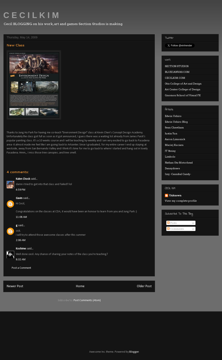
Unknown (175, 195)
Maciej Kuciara (174, 144)
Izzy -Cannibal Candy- (178, 174)
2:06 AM (20, 240)
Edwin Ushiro (173, 116)
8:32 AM (20, 259)
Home (80, 286)
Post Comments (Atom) (87, 300)
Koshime (21, 248)
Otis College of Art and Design (183, 83)
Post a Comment (21, 268)
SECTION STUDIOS (176, 66)
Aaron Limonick (175, 139)
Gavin (19, 198)
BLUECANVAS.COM (177, 71)
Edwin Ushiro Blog (176, 121)
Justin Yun (171, 133)
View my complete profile (181, 200)
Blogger (134, 351)
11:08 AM (21, 217)
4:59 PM (20, 189)
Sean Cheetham (174, 127)
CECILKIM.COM (175, 77)
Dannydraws (172, 168)
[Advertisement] (81, 327)
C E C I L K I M (31, 15)
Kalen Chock (23, 179)
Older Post (144, 286)
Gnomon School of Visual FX (183, 95)
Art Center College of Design (182, 89)
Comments (175, 228)
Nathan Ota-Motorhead (179, 162)
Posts (172, 222)
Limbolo (170, 156)
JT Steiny (170, 150)
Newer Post (15, 286)
